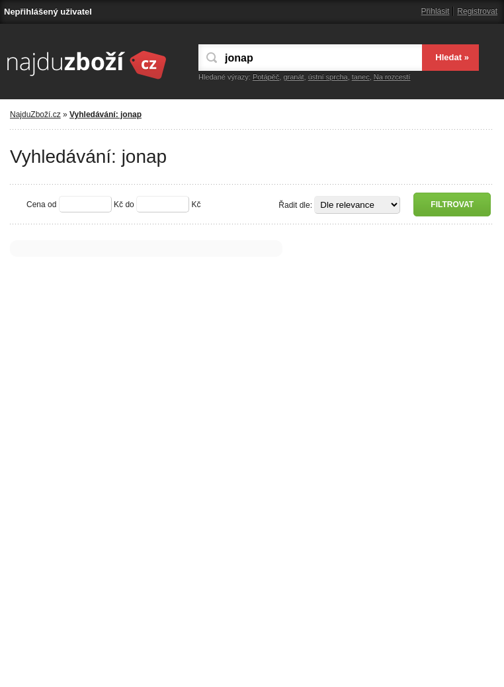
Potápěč (266, 77)
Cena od (41, 204)
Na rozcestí (392, 77)
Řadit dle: (295, 205)
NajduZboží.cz (35, 114)
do (129, 204)
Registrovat (477, 11)
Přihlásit (435, 11)
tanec (361, 77)
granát (293, 77)
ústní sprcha (328, 77)
